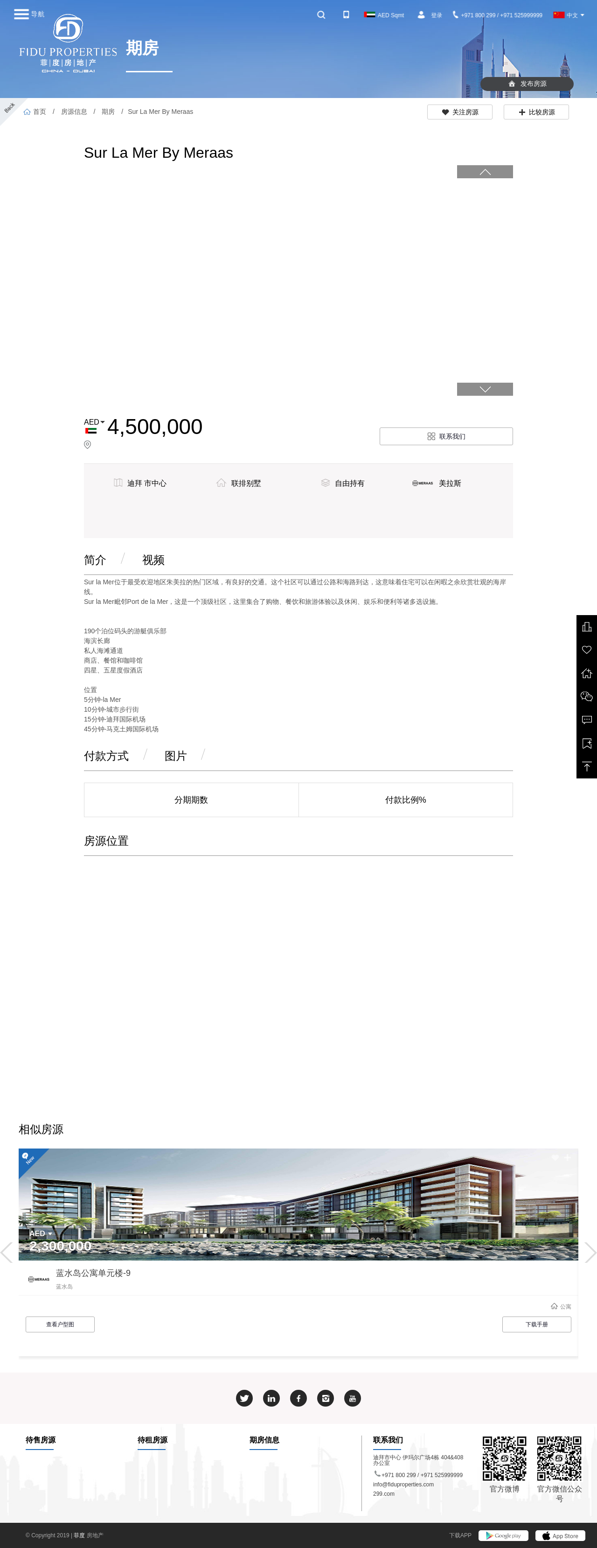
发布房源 (527, 83)
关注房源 (460, 112)
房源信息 (74, 111)
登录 (436, 15)
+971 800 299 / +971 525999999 (497, 15)
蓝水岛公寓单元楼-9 (93, 1273)
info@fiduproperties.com (403, 1484)
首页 (34, 111)
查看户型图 (60, 1324)
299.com (384, 1494)
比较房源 (536, 112)
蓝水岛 (64, 1286)
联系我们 (446, 436)
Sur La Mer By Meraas (160, 111)
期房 (108, 111)
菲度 (80, 1535)
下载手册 (537, 1324)
